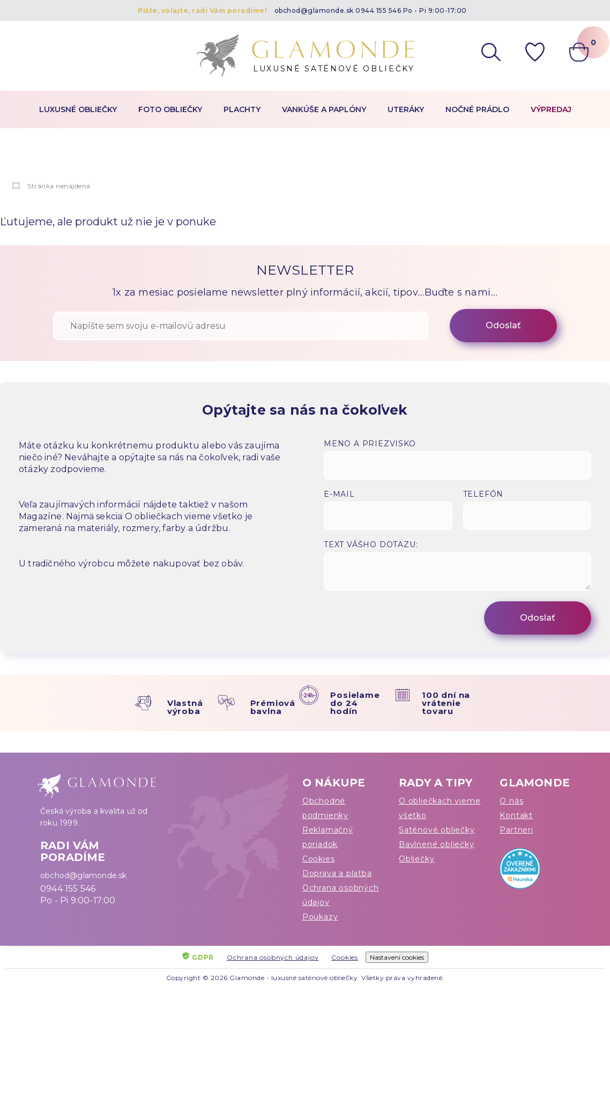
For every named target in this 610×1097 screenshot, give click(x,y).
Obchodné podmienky (325, 808)
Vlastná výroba (185, 707)
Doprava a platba (337, 873)
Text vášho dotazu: (371, 544)
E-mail (339, 494)
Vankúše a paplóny (324, 109)
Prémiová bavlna (272, 707)
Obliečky (416, 859)
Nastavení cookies (397, 957)
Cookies (318, 859)
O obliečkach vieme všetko (439, 808)
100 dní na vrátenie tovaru (446, 703)
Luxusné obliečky (78, 109)
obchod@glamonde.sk (314, 10)
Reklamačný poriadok (327, 837)
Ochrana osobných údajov (340, 895)
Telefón (483, 494)
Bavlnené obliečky (436, 844)
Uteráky (406, 109)
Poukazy (320, 917)
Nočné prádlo (477, 109)
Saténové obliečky (437, 830)
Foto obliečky (170, 109)
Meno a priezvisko (370, 443)
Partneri (516, 830)
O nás (511, 801)
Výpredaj (551, 109)
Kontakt (516, 815)
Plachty (242, 109)
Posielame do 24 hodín (355, 703)
